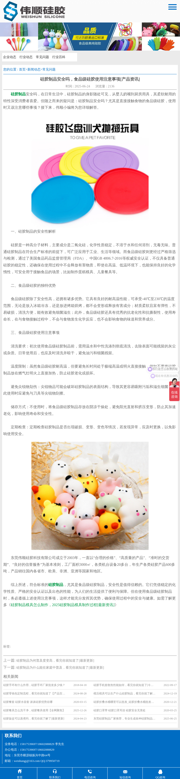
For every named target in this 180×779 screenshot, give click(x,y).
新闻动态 (34, 69)
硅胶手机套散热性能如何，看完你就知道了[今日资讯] (125, 685)
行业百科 (58, 57)
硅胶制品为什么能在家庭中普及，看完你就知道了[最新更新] (60, 667)
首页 (22, 69)
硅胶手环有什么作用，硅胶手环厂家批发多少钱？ (34, 685)
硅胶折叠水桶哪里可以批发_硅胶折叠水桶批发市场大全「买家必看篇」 (125, 702)
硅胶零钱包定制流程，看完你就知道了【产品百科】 (34, 693)
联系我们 (13, 735)
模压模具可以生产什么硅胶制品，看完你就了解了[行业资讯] (125, 693)
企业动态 (9, 57)
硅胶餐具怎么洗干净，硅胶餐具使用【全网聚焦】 (34, 710)
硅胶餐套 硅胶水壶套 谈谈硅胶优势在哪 (27, 702)
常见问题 (42, 57)
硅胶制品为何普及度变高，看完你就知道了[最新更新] (55, 660)
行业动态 (26, 57)
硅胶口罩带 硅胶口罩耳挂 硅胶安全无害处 (120, 710)
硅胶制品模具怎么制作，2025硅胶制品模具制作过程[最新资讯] (63, 605)
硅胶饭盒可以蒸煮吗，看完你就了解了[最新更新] (33, 718)
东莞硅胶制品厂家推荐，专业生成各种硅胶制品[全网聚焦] (125, 718)
